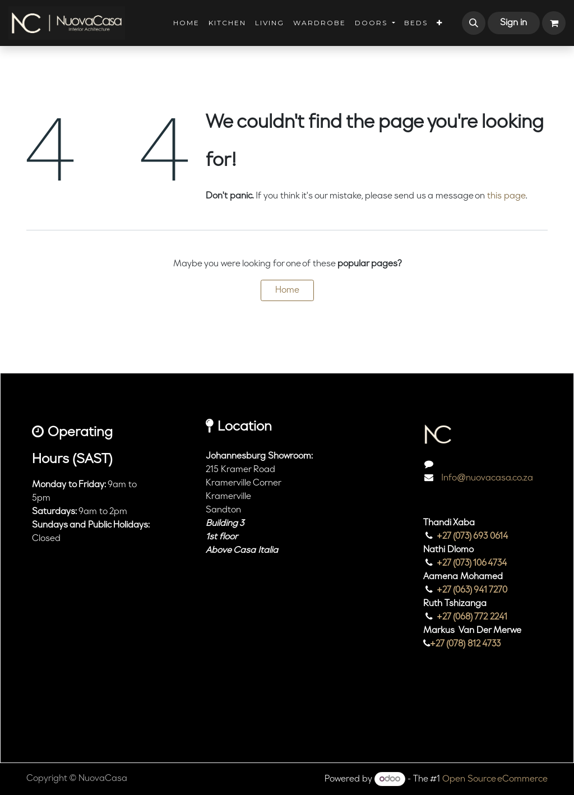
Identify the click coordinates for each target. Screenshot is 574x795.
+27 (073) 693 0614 (472, 536)
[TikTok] (470, 715)
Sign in (513, 23)
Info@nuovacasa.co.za (486, 478)
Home (287, 290)
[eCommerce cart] (554, 23)
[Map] (265, 629)
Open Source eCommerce (495, 779)
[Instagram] (438, 715)
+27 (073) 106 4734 (472, 563)
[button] (473, 23)
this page (506, 196)
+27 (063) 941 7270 (472, 590)
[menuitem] (186, 23)
